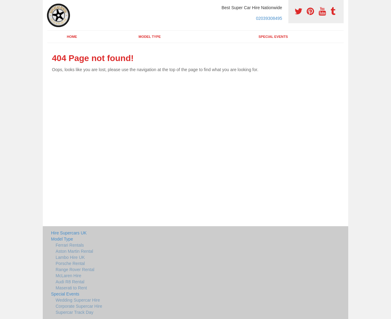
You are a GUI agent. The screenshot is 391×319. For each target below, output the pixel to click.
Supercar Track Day (74, 312)
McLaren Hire (68, 275)
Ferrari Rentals (70, 245)
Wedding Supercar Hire (78, 300)
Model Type (150, 36)
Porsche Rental (70, 263)
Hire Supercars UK (69, 232)
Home (72, 36)
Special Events (273, 36)
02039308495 (269, 18)
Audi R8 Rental (70, 281)
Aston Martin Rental (74, 251)
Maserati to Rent (71, 287)
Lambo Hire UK (70, 257)
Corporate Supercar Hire (79, 306)
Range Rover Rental (75, 269)
